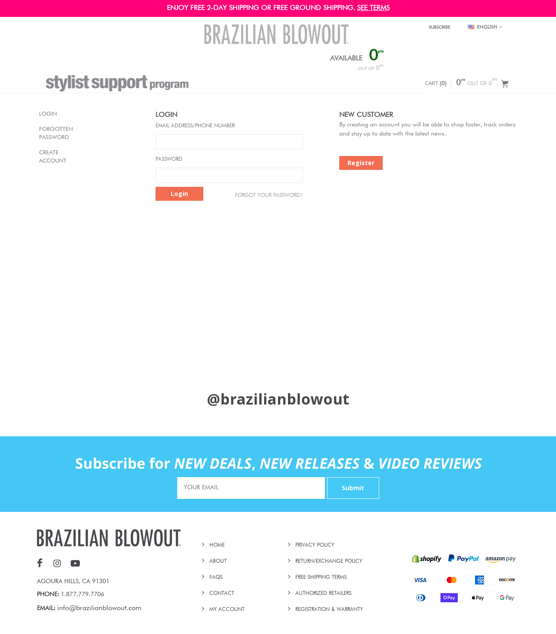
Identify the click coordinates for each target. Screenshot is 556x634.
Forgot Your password (268, 195)
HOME (217, 545)
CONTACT (221, 593)
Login (48, 114)
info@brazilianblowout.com (99, 608)
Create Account (48, 157)
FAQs (215, 577)
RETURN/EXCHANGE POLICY (328, 561)
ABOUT (218, 561)
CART (436, 83)
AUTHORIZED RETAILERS (323, 593)
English (485, 27)
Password (169, 159)
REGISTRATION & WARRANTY (329, 609)
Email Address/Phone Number (195, 126)
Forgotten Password (48, 133)
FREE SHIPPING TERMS (321, 577)
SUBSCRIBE (439, 27)
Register (361, 163)
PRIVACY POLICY (314, 545)
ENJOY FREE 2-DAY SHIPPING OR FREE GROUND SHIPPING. (261, 8)
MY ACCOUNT (227, 609)
